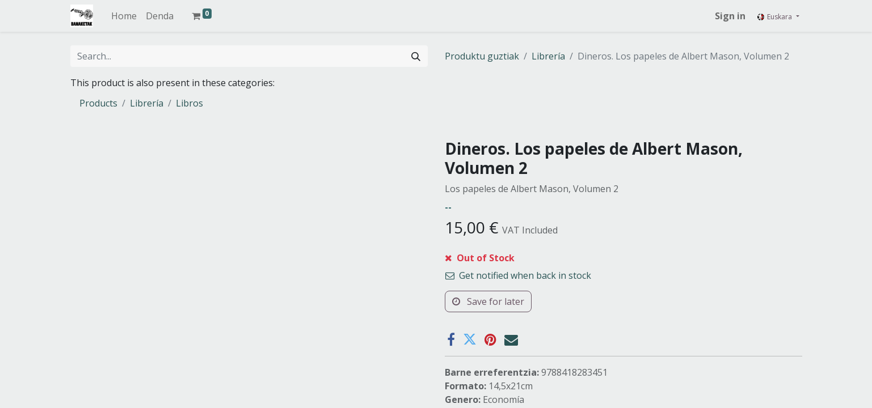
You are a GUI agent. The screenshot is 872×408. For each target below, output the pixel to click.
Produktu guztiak (482, 56)
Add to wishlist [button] (482, 293)
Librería (548, 56)
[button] (502, 264)
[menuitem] (124, 16)
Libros (189, 103)
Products (98, 103)
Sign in (730, 16)
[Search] (416, 56)
